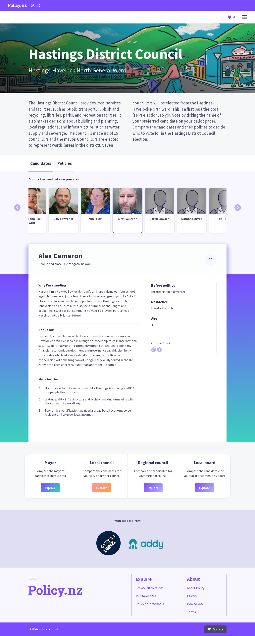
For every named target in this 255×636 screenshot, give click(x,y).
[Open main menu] (244, 17)
